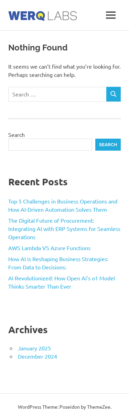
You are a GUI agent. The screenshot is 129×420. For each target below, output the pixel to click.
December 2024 (37, 356)
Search (16, 134)
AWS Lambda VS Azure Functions (49, 247)
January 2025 (34, 348)
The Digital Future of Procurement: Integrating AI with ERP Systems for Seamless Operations (64, 228)
